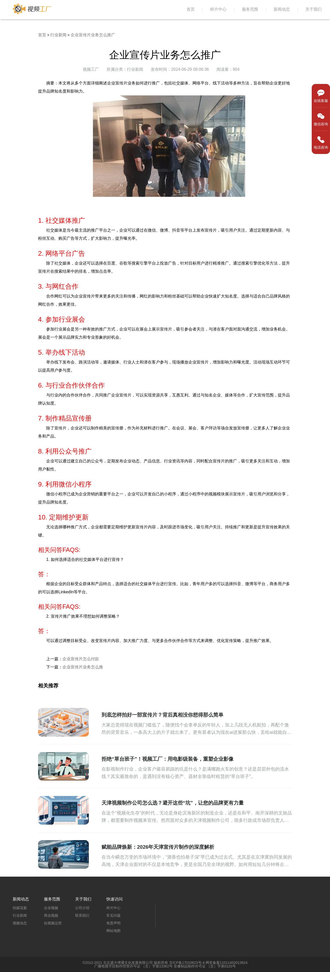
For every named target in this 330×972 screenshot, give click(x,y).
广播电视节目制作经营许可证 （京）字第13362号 (133, 966)
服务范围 (250, 9)
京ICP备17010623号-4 (187, 963)
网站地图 (113, 931)
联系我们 (82, 915)
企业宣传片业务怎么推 (82, 667)
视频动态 (20, 923)
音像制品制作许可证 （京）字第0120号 (205, 966)
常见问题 (113, 915)
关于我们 (313, 9)
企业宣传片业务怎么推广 (93, 35)
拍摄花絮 (20, 908)
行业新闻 (58, 35)
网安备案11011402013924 (227, 963)
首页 (191, 9)
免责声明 (113, 923)
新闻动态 (282, 9)
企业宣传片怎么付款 (80, 659)
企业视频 (51, 908)
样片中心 (218, 9)
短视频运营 (53, 923)
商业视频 (51, 915)
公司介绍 (82, 908)
